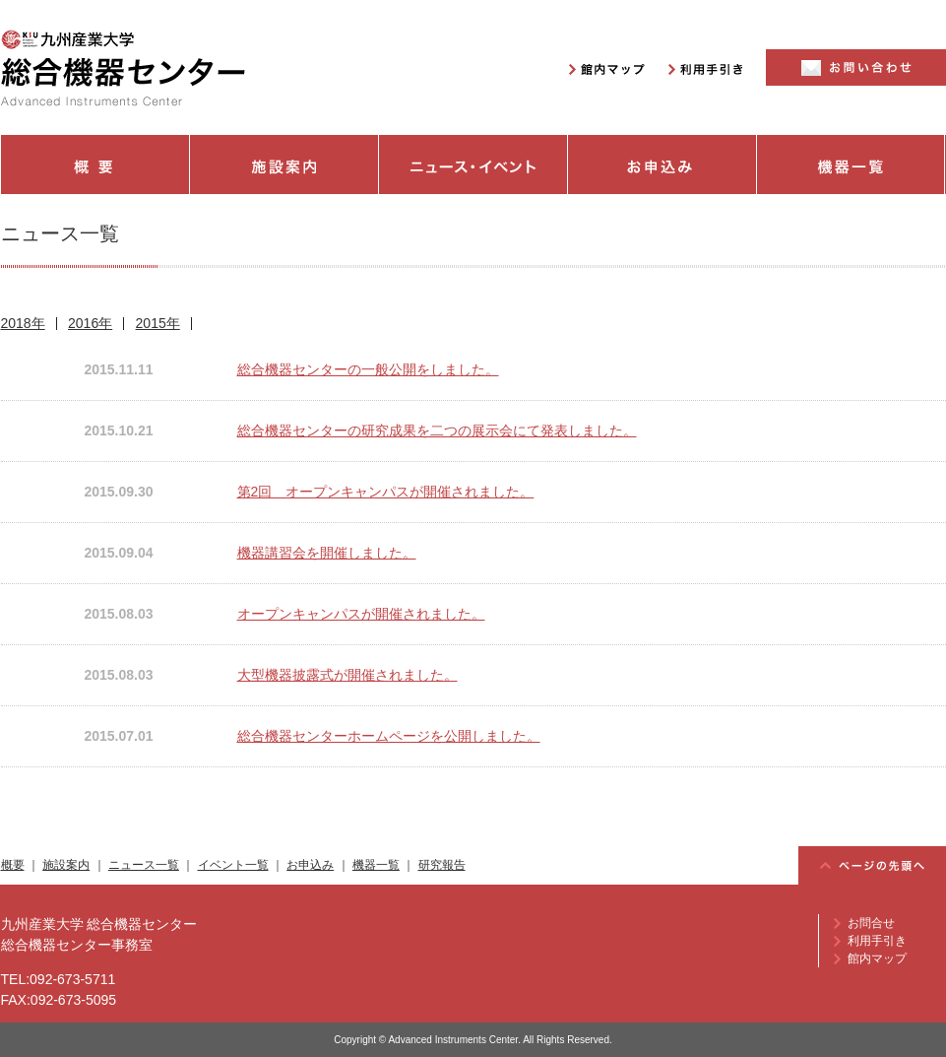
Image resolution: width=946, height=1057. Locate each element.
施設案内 (284, 164)
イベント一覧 (233, 865)
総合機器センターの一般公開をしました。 (368, 369)
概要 (95, 164)
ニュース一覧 (143, 865)
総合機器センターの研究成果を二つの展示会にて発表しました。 (437, 430)
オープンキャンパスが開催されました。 (361, 614)
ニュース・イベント (473, 164)
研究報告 (442, 865)
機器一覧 (851, 164)
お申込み (662, 164)
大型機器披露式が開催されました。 (347, 675)
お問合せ (871, 923)
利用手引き (877, 941)
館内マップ (877, 958)
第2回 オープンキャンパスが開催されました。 (386, 491)
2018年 (23, 323)
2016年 (90, 323)
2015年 (158, 323)
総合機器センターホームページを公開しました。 (388, 736)
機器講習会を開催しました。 (326, 553)
